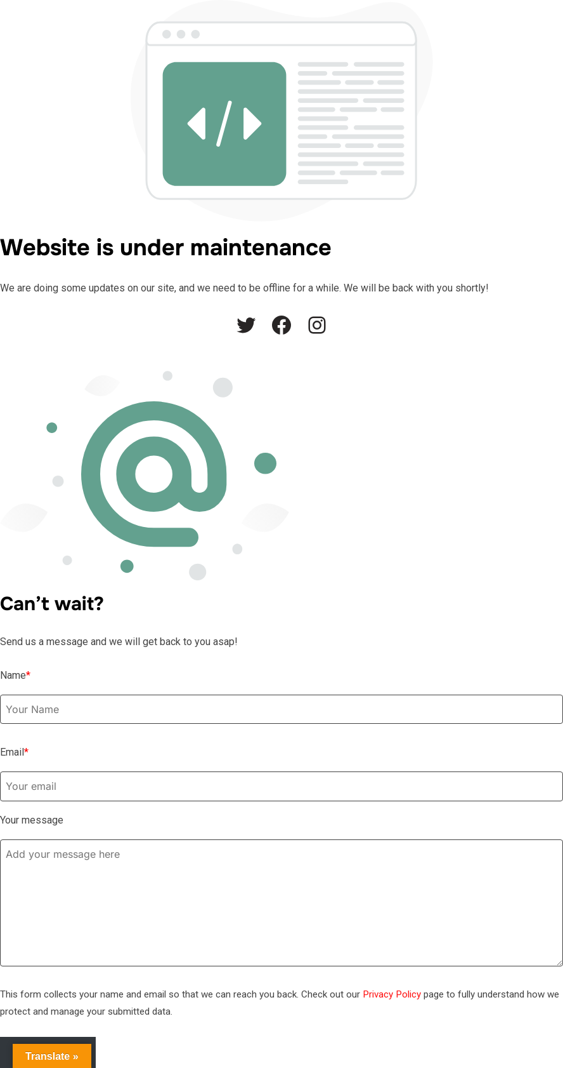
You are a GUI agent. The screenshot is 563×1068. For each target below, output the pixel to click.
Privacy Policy (392, 994)
